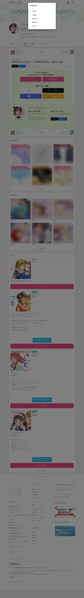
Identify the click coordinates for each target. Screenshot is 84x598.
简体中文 (34, 18)
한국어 (34, 26)
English (34, 15)
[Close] (53, 5)
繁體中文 (34, 22)
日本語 (34, 11)
